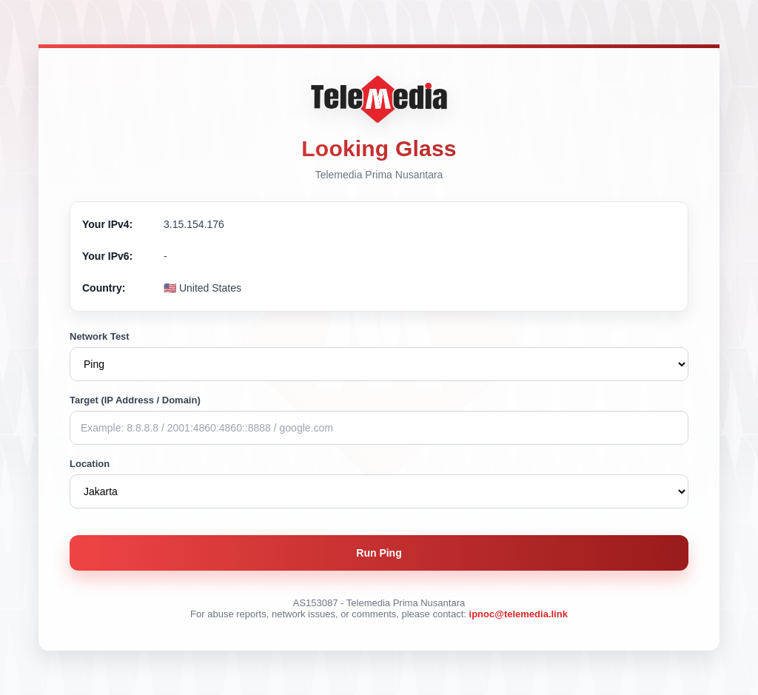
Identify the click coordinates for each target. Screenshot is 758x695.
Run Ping (378, 553)
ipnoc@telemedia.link (518, 614)
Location (90, 463)
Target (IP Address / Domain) (135, 400)
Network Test (100, 336)
